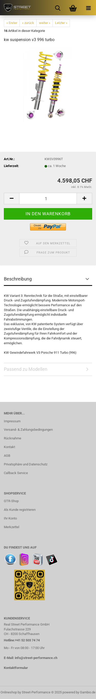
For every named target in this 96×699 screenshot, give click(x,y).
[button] (11, 198)
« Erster (11, 23)
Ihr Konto (10, 518)
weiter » (44, 23)
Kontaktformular (16, 668)
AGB (7, 455)
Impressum (12, 421)
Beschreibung (18, 279)
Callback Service (16, 473)
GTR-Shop (11, 501)
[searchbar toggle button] (57, 7)
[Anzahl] (48, 198)
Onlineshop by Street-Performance (25, 692)
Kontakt (9, 447)
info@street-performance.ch (36, 658)
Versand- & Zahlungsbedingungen (28, 429)
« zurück (28, 23)
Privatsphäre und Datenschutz (25, 464)
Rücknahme (12, 438)
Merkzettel (11, 527)
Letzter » (61, 23)
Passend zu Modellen (25, 369)
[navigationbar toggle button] (88, 7)
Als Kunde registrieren (20, 510)
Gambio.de (87, 692)
